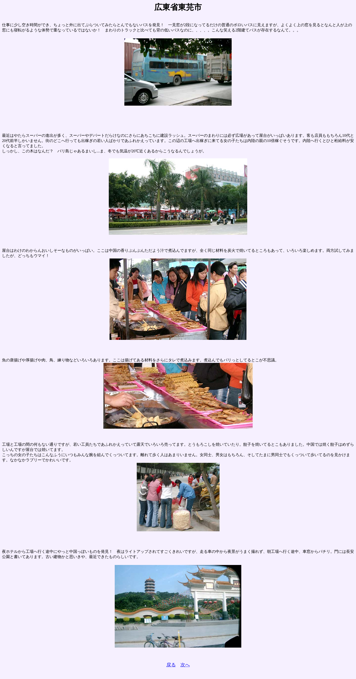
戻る (171, 664)
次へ (185, 664)
